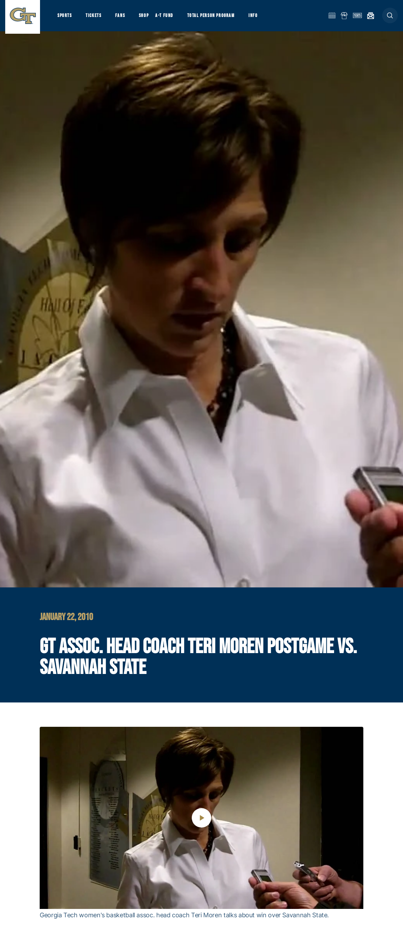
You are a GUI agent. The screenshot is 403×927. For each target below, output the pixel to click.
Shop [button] (149, 17)
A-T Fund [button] (171, 17)
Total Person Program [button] (219, 17)
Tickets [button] (96, 17)
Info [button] (263, 17)
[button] (390, 18)
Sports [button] (65, 17)
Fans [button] (124, 17)
